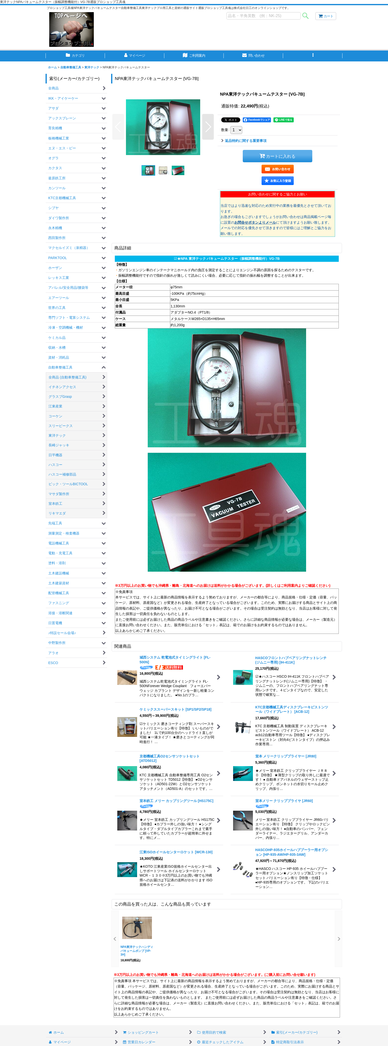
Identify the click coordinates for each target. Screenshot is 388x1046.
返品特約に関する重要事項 (244, 141)
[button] (312, 56)
